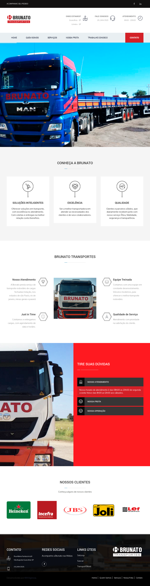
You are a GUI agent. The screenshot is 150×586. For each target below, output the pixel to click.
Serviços (52, 37)
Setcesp (81, 555)
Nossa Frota (72, 37)
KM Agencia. (31, 578)
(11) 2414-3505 (102, 20)
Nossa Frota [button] (89, 401)
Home (14, 37)
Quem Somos (32, 37)
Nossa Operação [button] (91, 411)
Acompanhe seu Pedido (17, 4)
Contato (139, 578)
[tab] (110, 382)
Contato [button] (134, 37)
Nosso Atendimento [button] (93, 382)
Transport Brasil (84, 566)
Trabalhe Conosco (98, 37)
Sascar (80, 561)
